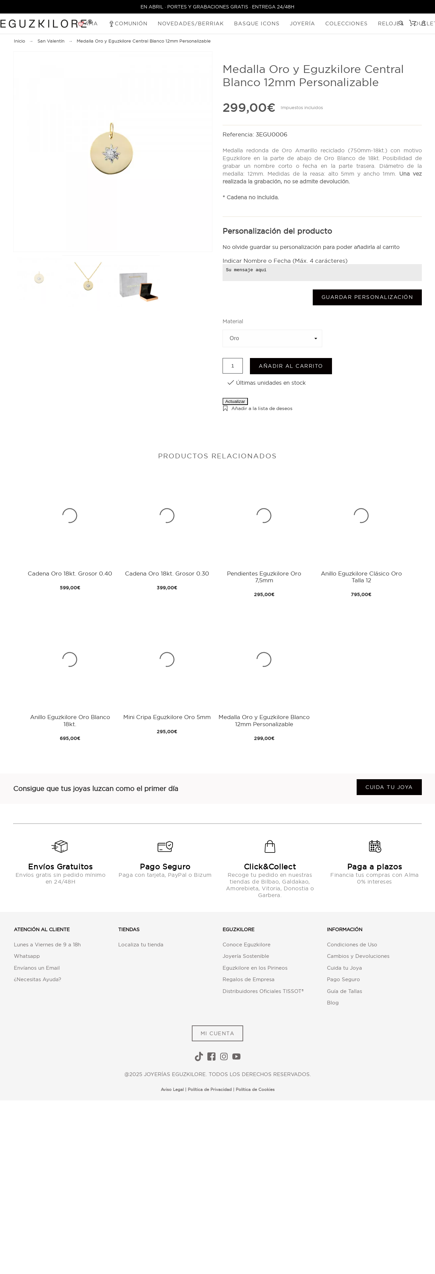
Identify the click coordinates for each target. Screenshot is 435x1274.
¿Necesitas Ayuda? (37, 979)
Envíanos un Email (37, 968)
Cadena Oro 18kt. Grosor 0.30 (167, 573)
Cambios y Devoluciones (358, 956)
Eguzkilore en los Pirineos (255, 968)
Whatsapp (27, 956)
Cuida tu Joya (344, 968)
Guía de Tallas (344, 991)
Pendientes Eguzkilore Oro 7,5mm (264, 577)
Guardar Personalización (367, 297)
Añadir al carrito (291, 366)
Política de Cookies (255, 1089)
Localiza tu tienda (140, 944)
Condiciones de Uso (352, 944)
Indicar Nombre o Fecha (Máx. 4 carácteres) (285, 260)
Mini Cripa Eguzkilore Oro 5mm (167, 716)
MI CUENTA (218, 1033)
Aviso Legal (172, 1089)
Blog (333, 1002)
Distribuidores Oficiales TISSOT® (263, 991)
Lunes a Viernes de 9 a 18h (47, 944)
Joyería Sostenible (246, 956)
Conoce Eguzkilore (247, 944)
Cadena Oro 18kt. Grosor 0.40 (70, 573)
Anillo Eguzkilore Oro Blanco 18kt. (70, 720)
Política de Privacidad (210, 1089)
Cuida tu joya (389, 787)
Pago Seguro (343, 979)
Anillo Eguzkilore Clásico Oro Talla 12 (361, 577)
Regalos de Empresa (249, 979)
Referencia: (239, 134)
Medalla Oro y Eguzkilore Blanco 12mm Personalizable (264, 720)
